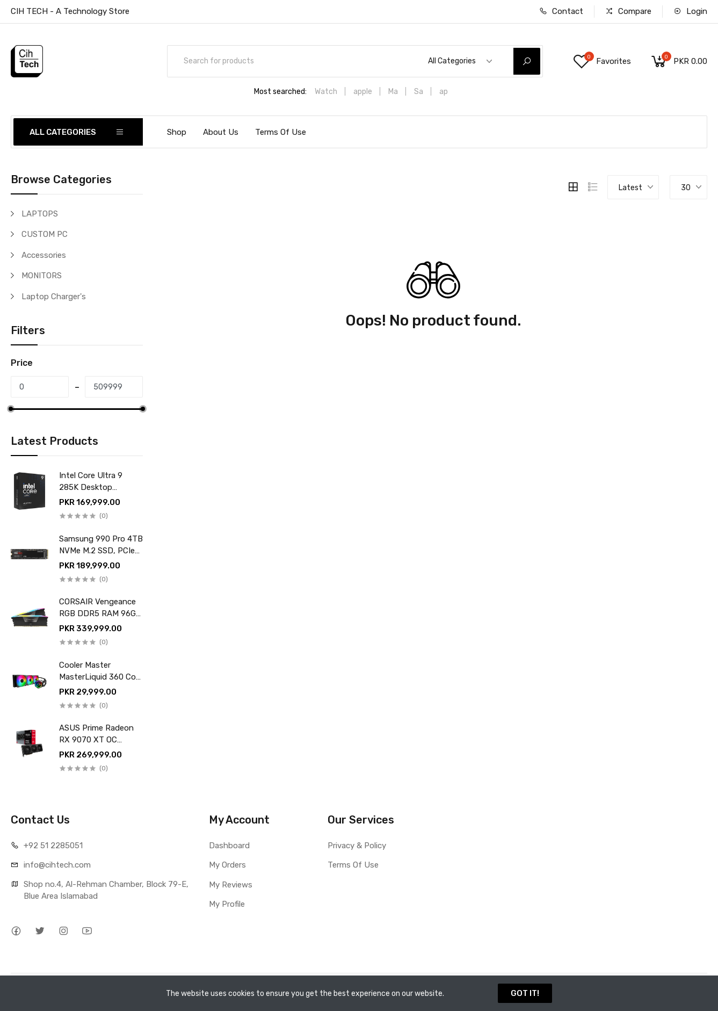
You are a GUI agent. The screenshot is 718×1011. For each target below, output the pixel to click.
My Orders (227, 865)
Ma (393, 91)
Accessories (43, 255)
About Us (220, 132)
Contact (561, 11)
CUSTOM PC (44, 234)
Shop (176, 132)
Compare (628, 11)
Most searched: (280, 91)
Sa (418, 91)
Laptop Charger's (53, 296)
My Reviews (230, 885)
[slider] (10, 409)
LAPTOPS (39, 214)
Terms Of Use (280, 132)
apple (362, 91)
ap (443, 91)
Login (690, 11)
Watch (326, 91)
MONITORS (41, 275)
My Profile (227, 904)
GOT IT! (525, 993)
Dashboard (229, 845)
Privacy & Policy (357, 845)
